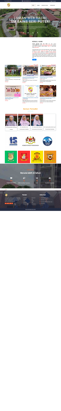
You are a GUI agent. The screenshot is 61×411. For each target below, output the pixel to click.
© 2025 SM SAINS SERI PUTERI (30, 208)
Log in (6, 188)
